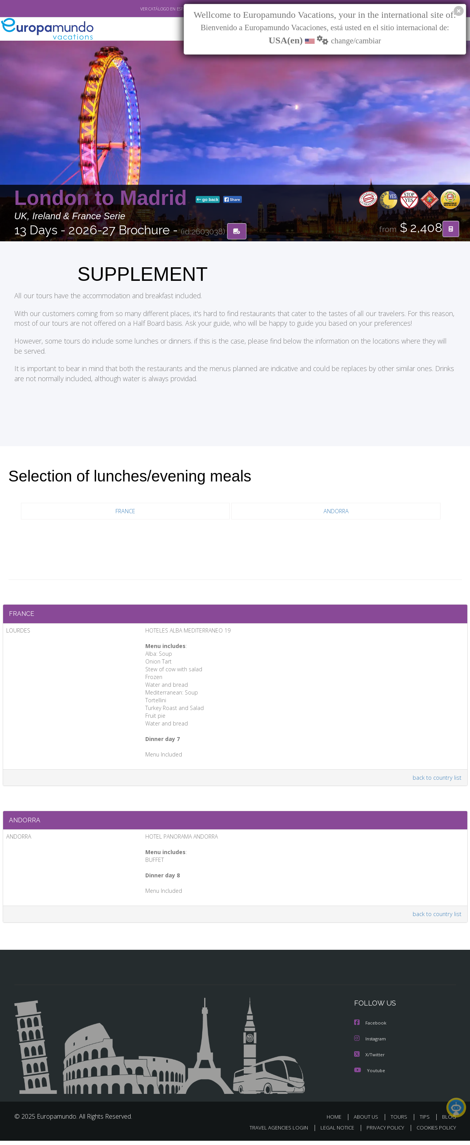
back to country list (435, 780)
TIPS (425, 1121)
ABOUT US (368, 1121)
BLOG (449, 1121)
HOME (336, 1121)
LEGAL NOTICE (331, 1132)
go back (208, 200)
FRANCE (125, 512)
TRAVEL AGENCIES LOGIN (271, 1132)
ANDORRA (335, 512)
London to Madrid (103, 198)
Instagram (371, 1044)
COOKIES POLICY (434, 1132)
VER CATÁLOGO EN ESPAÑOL (149, 9)
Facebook (370, 1028)
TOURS (400, 1121)
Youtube (369, 1075)
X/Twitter (369, 1059)
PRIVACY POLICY (381, 1132)
